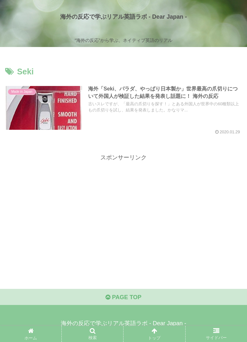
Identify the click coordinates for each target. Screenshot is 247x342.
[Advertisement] (123, 208)
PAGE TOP (123, 297)
